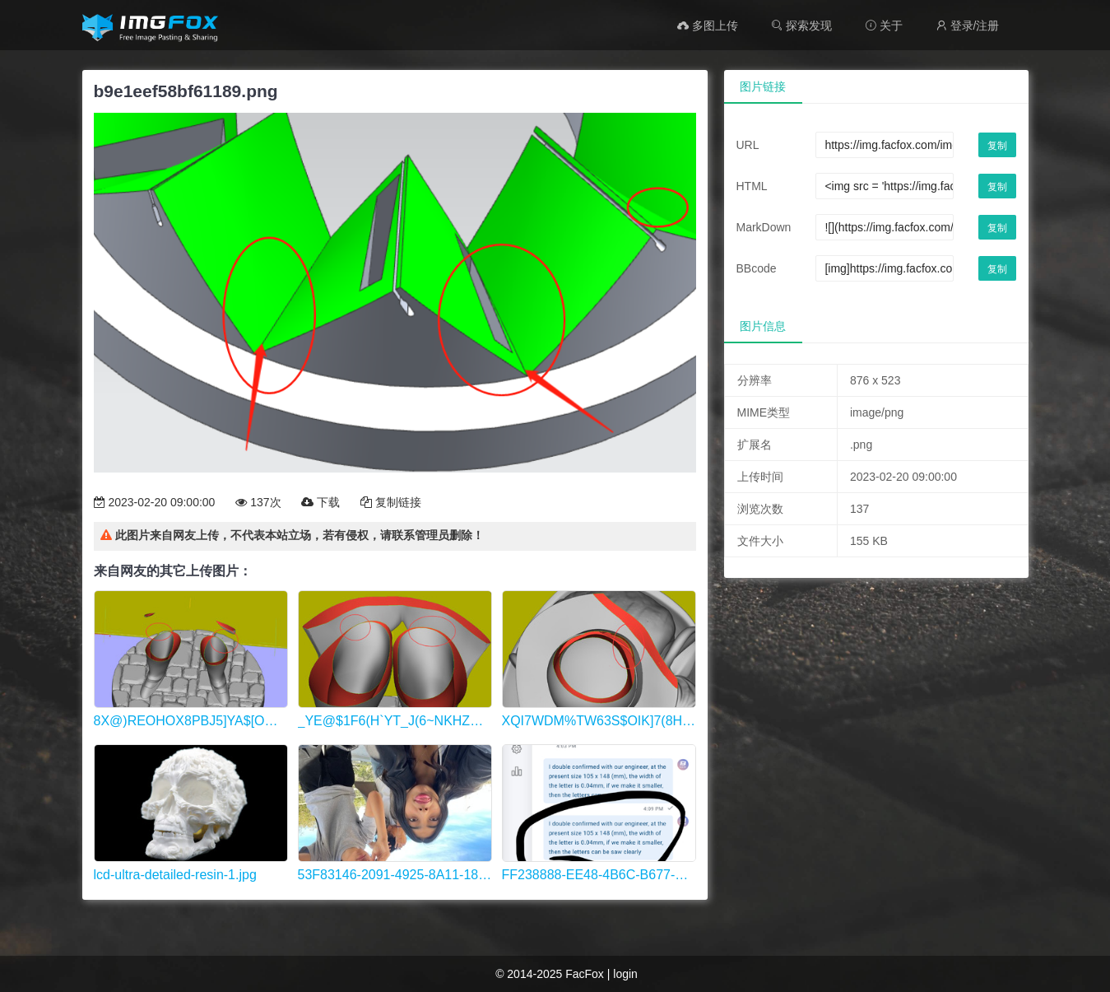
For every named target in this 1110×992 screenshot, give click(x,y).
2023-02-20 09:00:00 (155, 502)
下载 (320, 502)
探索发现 (801, 25)
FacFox (584, 973)
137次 (258, 502)
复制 (997, 145)
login (625, 973)
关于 (884, 25)
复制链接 (390, 502)
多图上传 (707, 25)
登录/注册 (968, 25)
